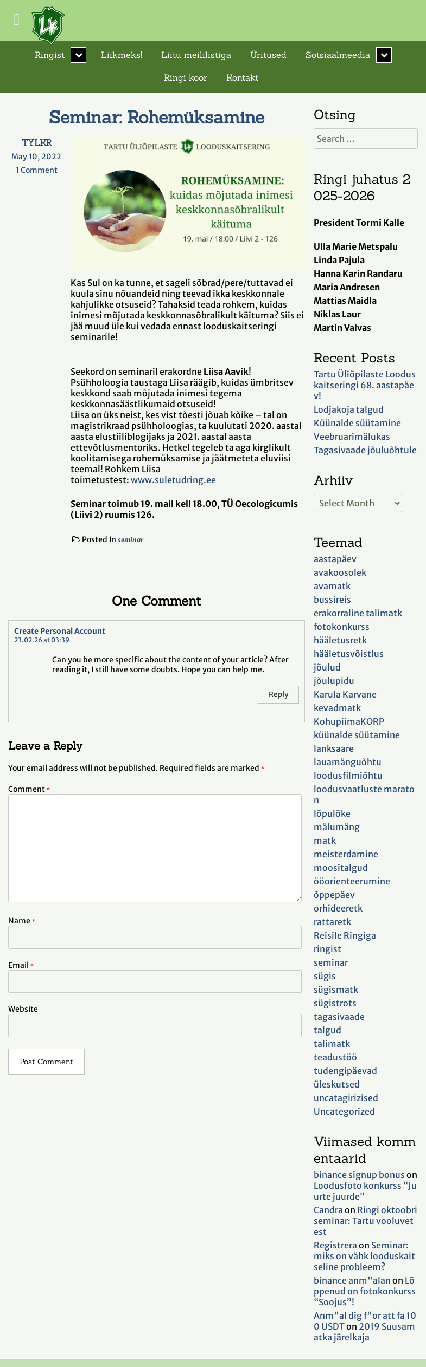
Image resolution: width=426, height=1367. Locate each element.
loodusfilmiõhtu (348, 775)
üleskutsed (337, 1084)
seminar (130, 540)
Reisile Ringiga (345, 935)
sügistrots (335, 1003)
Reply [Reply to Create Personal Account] (278, 694)
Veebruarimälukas (352, 436)
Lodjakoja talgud (349, 409)
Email (21, 965)
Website (23, 1009)
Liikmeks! (121, 54)
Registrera (335, 1245)
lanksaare (334, 748)
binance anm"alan (352, 1280)
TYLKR (37, 142)
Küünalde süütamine (357, 423)
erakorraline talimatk (358, 613)
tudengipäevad (345, 1070)
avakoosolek (340, 572)
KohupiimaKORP (349, 721)
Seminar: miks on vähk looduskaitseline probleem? (364, 1256)
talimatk (332, 1043)
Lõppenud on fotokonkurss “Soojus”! (365, 1291)
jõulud (327, 667)
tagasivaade (339, 1016)
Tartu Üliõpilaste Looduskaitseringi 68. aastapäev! (365, 385)
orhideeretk (338, 908)
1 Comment (40, 170)
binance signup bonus (359, 1174)
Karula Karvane (345, 694)
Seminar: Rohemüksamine (156, 117)
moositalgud (341, 867)
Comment (29, 789)
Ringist (50, 54)
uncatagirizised (346, 1097)
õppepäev (334, 894)
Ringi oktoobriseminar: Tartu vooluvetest (365, 1221)
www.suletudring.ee (173, 479)
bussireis (332, 599)
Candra (328, 1210)
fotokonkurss (342, 626)
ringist (327, 948)
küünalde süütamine (357, 735)
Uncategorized (344, 1111)
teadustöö (335, 1057)
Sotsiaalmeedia (338, 54)
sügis (325, 976)
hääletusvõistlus (349, 653)
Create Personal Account (59, 631)
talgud (327, 1030)
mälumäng (337, 827)
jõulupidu (334, 680)
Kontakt (242, 77)
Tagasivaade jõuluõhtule (365, 450)
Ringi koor (185, 77)
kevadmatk (337, 707)
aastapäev (335, 559)
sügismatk (336, 989)
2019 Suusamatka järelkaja (364, 1332)
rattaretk (332, 921)
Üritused (268, 54)
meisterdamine (346, 854)
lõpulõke (332, 813)
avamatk (332, 586)
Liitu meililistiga (196, 54)
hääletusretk (340, 640)
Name (21, 921)
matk (325, 840)
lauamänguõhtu (348, 762)
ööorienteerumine (352, 881)
